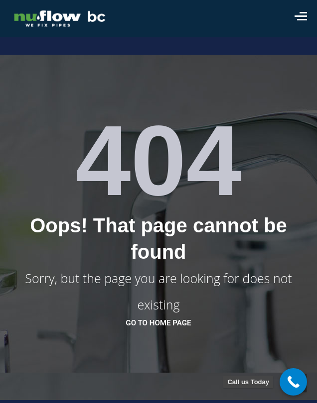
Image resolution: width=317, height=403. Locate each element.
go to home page (158, 322)
